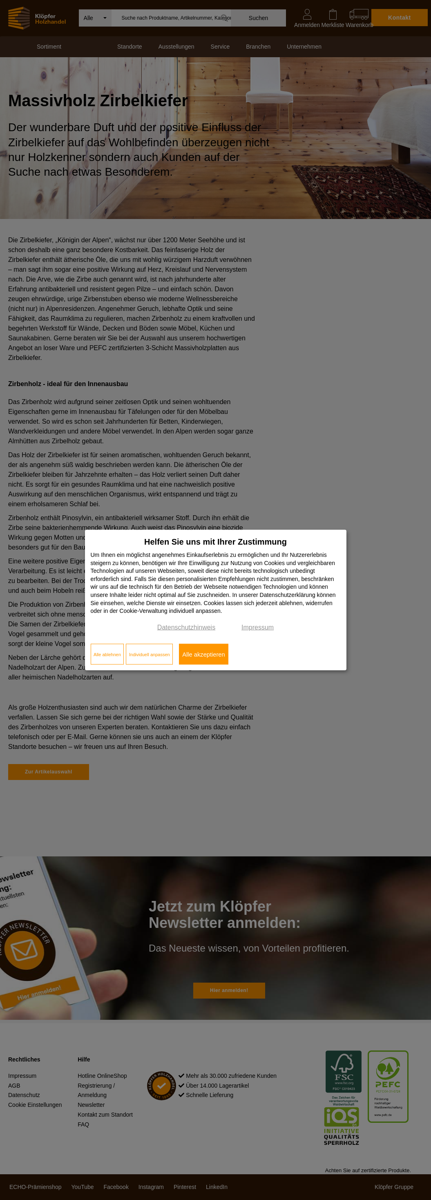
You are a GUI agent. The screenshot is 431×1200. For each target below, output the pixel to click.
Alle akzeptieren (203, 654)
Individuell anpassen (149, 654)
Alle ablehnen (107, 654)
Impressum (257, 626)
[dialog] (215, 600)
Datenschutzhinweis (186, 626)
